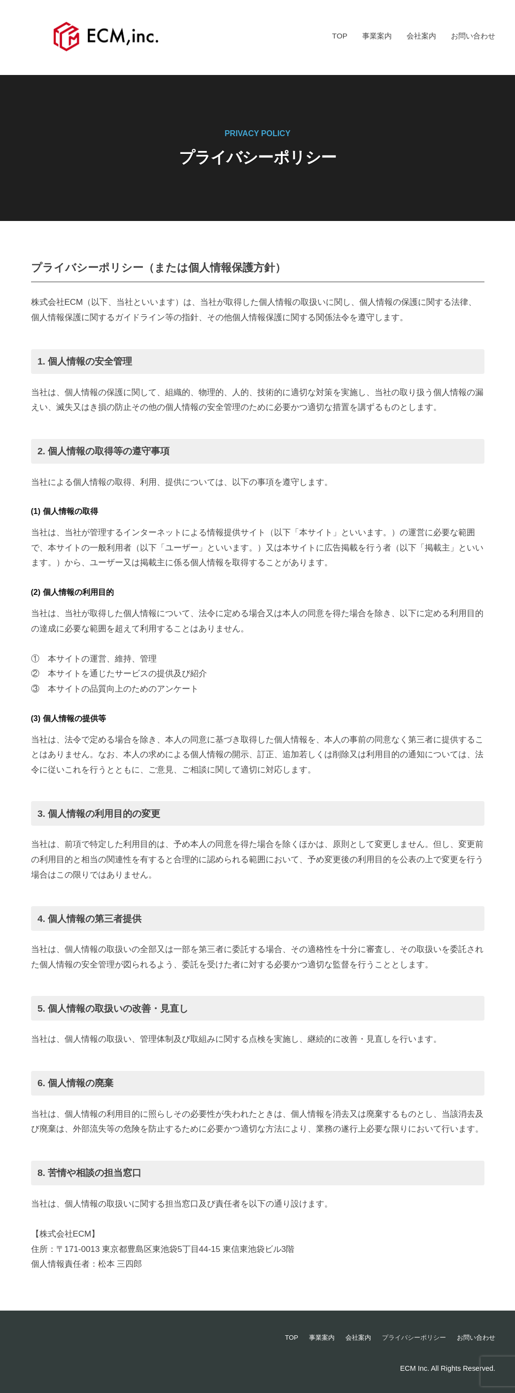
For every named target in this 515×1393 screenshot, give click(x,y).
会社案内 (421, 36)
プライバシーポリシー (408, 1337)
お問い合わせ (473, 36)
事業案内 (377, 36)
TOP (339, 36)
